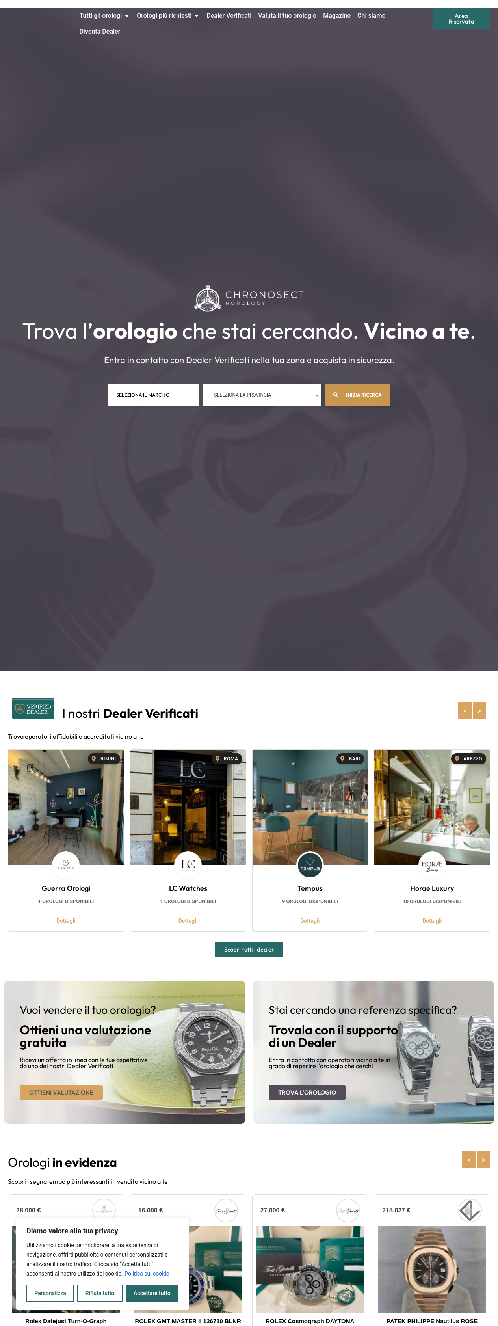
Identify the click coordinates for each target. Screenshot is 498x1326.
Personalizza (50, 1293)
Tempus (310, 888)
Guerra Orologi (66, 888)
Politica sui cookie (146, 1273)
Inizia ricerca (357, 395)
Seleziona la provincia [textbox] (242, 395)
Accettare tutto (152, 1293)
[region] (102, 1264)
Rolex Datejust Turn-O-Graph (65, 1321)
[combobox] (262, 395)
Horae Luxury (432, 888)
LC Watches (188, 888)
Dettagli (66, 921)
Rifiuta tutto (100, 1293)
